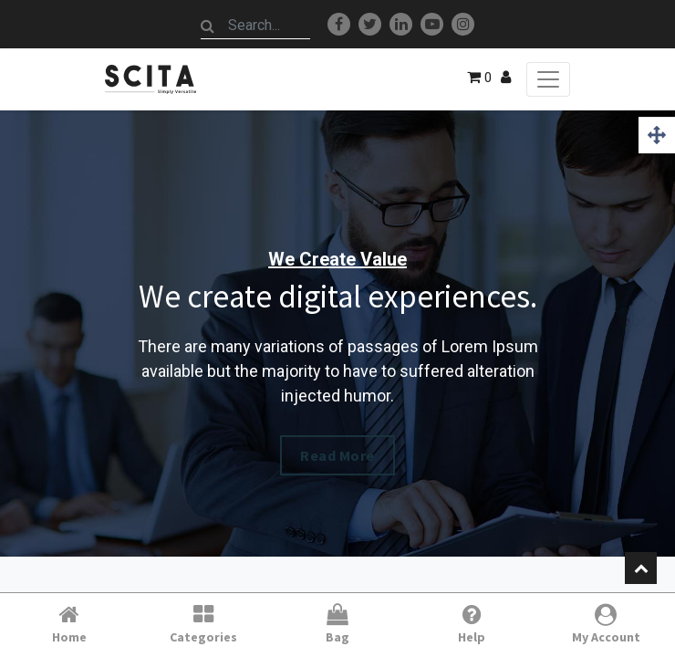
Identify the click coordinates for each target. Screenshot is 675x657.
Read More (337, 455)
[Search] (208, 25)
